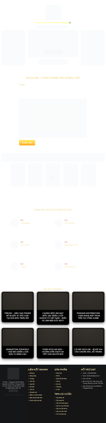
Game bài (59, 373)
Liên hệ (32, 389)
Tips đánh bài (60, 397)
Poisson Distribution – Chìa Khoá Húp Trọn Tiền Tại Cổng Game (88, 315)
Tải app (32, 378)
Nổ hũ (58, 376)
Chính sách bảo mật (36, 400)
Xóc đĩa (58, 384)
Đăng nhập (33, 376)
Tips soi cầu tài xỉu (61, 408)
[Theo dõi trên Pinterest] (21, 395)
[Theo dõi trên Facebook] (5, 395)
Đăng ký (32, 373)
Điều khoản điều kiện (36, 397)
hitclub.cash (65, 22)
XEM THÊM (28, 143)
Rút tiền (32, 387)
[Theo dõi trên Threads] (18, 395)
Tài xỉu (58, 381)
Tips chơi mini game (62, 403)
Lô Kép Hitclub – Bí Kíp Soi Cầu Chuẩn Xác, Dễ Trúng (88, 350)
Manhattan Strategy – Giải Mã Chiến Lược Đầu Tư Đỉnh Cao (17, 351)
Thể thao (58, 387)
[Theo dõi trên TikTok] (10, 395)
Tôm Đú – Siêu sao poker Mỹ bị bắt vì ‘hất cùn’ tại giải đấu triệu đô (17, 315)
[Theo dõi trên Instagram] (8, 395)
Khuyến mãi (33, 392)
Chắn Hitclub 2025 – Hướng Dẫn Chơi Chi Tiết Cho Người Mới (53, 351)
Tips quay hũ (60, 400)
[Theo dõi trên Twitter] (16, 395)
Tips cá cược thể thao (62, 406)
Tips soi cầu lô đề (61, 411)
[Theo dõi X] (13, 395)
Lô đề (58, 389)
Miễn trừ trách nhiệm (36, 395)
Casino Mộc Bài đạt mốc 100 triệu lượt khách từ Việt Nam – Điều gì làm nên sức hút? (53, 317)
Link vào (32, 381)
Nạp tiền (32, 384)
